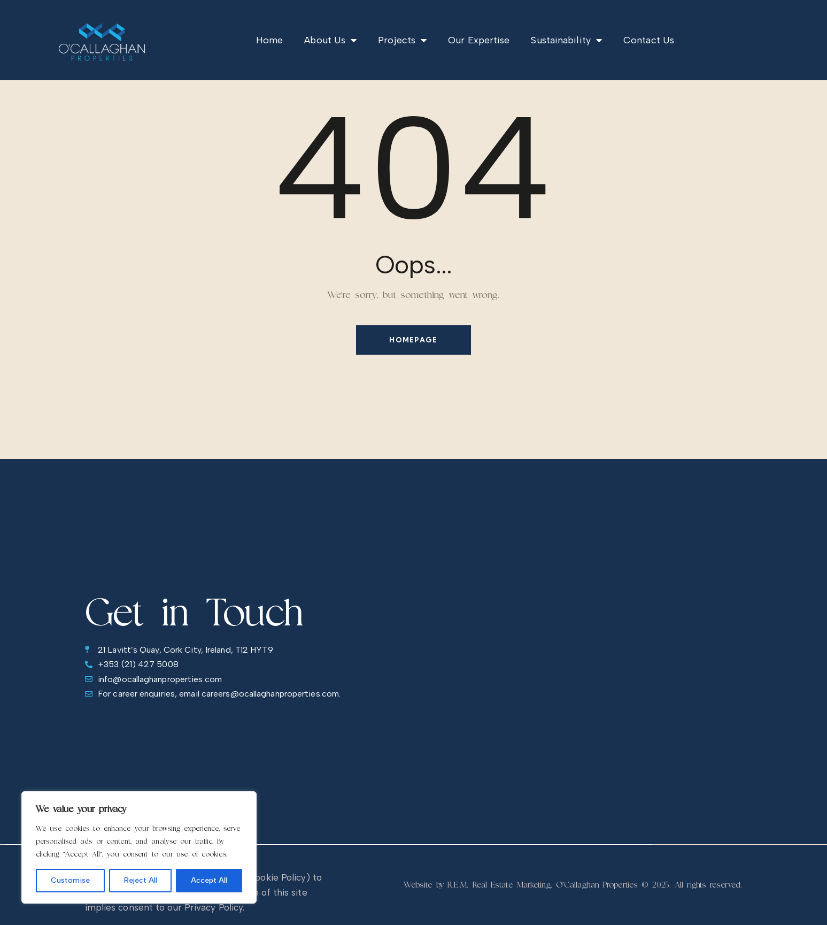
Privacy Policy (213, 907)
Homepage (413, 339)
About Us (330, 40)
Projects (402, 40)
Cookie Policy (277, 877)
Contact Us (648, 40)
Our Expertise (478, 40)
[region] (139, 847)
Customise (70, 880)
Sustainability (566, 40)
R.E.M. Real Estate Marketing (499, 885)
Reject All (140, 880)
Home (269, 40)
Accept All (209, 880)
